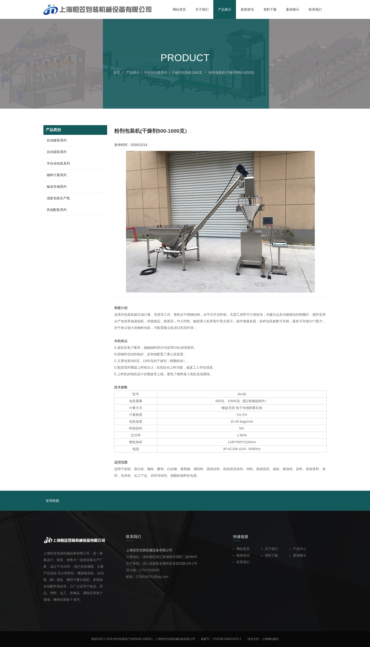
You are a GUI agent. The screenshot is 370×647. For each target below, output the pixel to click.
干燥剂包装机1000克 (187, 72)
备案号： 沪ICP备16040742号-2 (221, 639)
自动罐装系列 (55, 140)
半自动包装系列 (155, 72)
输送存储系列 (55, 186)
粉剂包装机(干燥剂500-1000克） (233, 72)
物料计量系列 (55, 175)
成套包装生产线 (56, 198)
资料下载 (269, 555)
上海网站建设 (270, 639)
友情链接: (53, 500)
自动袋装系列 (55, 152)
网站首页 (241, 549)
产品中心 (298, 549)
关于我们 (269, 549)
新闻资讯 (241, 555)
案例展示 (298, 555)
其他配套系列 (55, 210)
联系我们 (241, 562)
